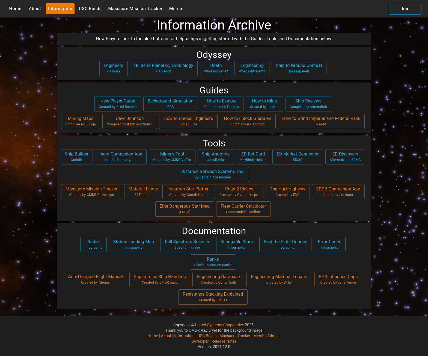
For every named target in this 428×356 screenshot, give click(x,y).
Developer (200, 341)
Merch (176, 8)
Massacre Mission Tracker (135, 8)
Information (60, 8)
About (35, 8)
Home (15, 8)
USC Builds (90, 8)
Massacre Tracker (234, 336)
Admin (272, 336)
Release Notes (224, 341)
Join (405, 8)
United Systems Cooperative (219, 325)
